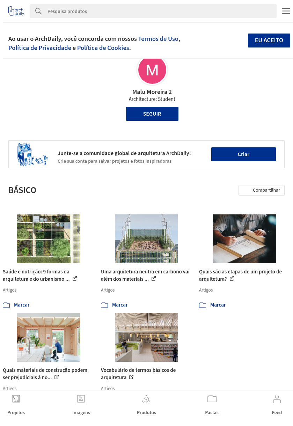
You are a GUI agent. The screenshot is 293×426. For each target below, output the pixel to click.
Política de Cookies (103, 47)
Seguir (152, 114)
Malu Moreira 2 (152, 92)
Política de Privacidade (39, 47)
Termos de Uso (158, 38)
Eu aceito (269, 40)
